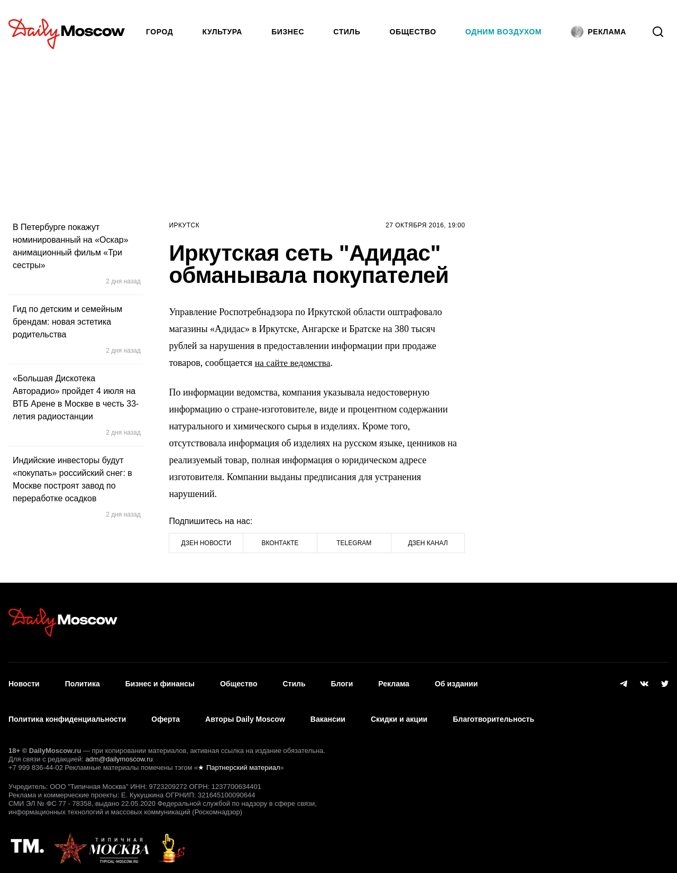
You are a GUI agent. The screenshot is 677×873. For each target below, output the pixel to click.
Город (159, 31)
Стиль (346, 31)
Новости (24, 681)
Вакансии (327, 713)
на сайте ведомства (293, 362)
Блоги (342, 681)
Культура (223, 31)
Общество (413, 31)
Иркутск (184, 225)
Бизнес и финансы (160, 681)
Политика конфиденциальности (67, 713)
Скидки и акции (399, 713)
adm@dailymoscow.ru (118, 750)
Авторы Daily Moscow (245, 713)
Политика (82, 681)
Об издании (456, 681)
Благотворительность (493, 713)
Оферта (165, 713)
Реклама (393, 681)
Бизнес (287, 31)
